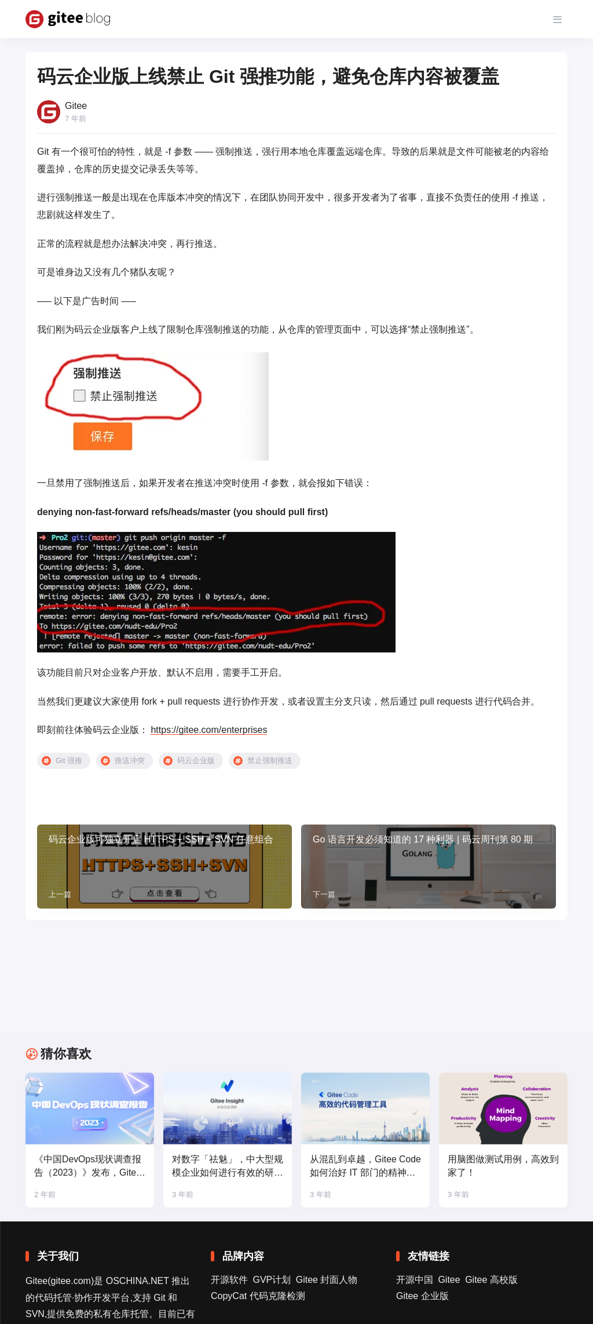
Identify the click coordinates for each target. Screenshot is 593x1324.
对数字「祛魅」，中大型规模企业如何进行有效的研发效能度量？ (227, 1167)
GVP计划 (271, 1280)
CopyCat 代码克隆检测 (258, 1296)
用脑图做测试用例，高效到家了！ (503, 1166)
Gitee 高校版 (491, 1280)
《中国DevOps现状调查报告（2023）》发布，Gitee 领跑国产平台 (88, 1167)
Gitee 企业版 (422, 1296)
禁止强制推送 (269, 760)
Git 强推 (69, 760)
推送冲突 (130, 760)
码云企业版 (196, 760)
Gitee (449, 1280)
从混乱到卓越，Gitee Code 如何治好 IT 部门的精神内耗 (361, 1167)
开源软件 (229, 1280)
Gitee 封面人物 (327, 1280)
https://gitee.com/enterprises (209, 730)
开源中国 (414, 1280)
